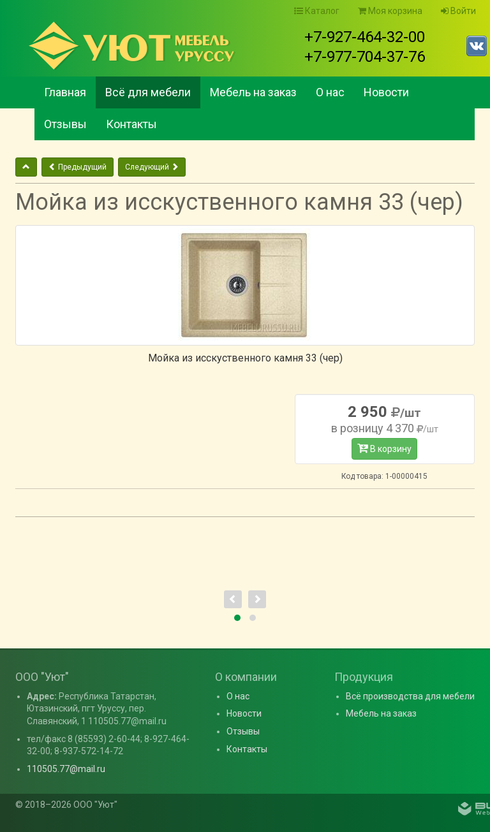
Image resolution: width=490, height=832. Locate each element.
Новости (386, 92)
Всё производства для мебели (410, 696)
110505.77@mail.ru (66, 769)
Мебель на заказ (253, 92)
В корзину (384, 448)
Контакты (131, 124)
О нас (330, 92)
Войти (458, 11)
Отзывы (65, 124)
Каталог (316, 11)
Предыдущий (77, 167)
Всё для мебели (148, 92)
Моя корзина (390, 11)
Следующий (152, 167)
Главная (65, 92)
